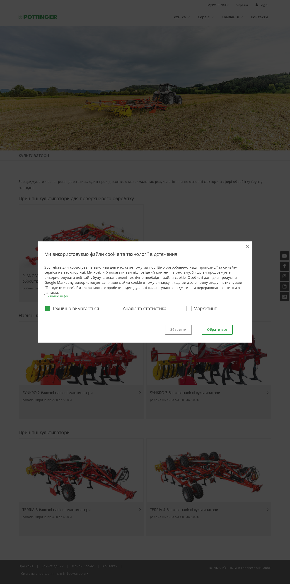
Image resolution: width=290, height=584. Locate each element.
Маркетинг (204, 308)
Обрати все (217, 329)
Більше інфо (57, 296)
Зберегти (178, 329)
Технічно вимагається (75, 308)
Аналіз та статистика (144, 308)
